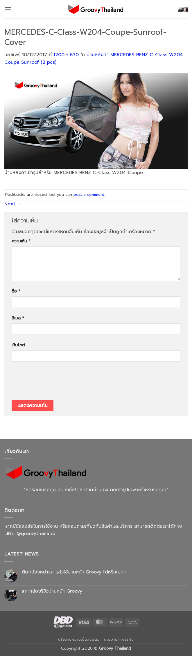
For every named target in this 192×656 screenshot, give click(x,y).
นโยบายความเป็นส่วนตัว (78, 639)
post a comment (88, 194)
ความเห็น (21, 241)
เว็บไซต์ (18, 345)
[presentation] (56, 383)
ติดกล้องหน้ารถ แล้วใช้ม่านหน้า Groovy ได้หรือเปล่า (74, 572)
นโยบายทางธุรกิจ (119, 639)
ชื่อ (16, 291)
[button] (7, 9)
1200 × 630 (66, 54)
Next (13, 203)
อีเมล (18, 318)
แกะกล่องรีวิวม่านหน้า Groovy (52, 591)
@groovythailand (36, 533)
